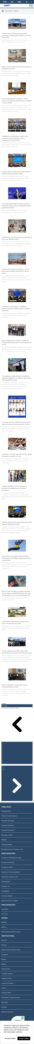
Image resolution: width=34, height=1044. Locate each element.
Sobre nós (4, 940)
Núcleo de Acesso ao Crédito (9, 900)
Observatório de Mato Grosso (9, 877)
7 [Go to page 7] (2, 755)
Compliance (4, 954)
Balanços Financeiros (7, 1012)
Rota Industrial (5, 881)
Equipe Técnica (5, 969)
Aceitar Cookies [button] (24, 1038)
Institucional (8, 11)
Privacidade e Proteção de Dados (10, 997)
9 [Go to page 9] (2, 760)
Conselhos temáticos (7, 973)
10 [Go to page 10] (2, 762)
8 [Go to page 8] (2, 757)
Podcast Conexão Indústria (9, 816)
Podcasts (4, 922)
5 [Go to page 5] (2, 750)
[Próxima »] (17, 785)
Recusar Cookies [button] (10, 1038)
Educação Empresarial (7, 825)
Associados (4, 909)
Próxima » (4, 706)
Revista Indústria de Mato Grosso (10, 932)
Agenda (3, 964)
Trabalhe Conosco (6, 978)
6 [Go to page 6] (2, 753)
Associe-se (4, 914)
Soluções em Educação (7, 862)
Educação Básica (6, 811)
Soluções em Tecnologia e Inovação (11, 857)
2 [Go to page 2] (2, 743)
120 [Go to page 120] (3, 769)
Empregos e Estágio (7, 835)
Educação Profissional (7, 830)
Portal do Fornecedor (7, 983)
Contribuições (5, 891)
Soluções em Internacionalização (10, 872)
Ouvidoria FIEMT (6, 993)
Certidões (4, 1007)
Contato (3, 988)
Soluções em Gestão (7, 867)
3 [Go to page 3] (2, 745)
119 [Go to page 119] (3, 767)
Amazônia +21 (5, 886)
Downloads (4, 1002)
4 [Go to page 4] (2, 748)
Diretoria (3, 945)
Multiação (4, 840)
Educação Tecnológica (7, 820)
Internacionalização (6, 844)
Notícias (16, 11)
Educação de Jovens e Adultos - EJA (11, 849)
